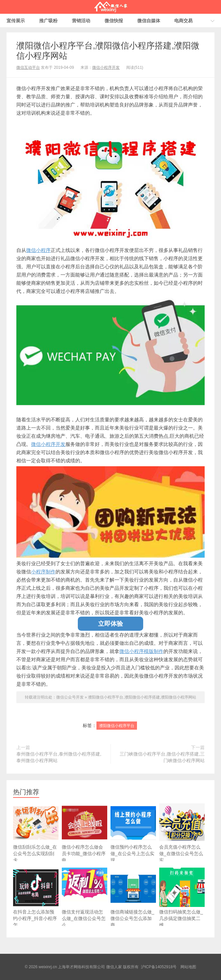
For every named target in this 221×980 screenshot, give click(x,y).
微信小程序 (38, 250)
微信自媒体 (148, 20)
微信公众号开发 (70, 697)
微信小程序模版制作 (141, 651)
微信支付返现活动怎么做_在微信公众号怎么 (84, 898)
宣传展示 (16, 20)
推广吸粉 (48, 20)
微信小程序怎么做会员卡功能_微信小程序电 (84, 833)
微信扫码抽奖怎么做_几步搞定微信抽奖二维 (182, 898)
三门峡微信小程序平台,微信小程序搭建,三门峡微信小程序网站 (162, 757)
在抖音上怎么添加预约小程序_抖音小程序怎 (36, 898)
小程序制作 (43, 571)
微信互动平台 (28, 67)
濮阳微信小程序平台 (116, 725)
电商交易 (183, 20)
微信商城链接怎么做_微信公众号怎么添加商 (133, 898)
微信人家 (111, 7)
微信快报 (114, 20)
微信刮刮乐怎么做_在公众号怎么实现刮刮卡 (36, 833)
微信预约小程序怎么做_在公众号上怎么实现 (133, 833)
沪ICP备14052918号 (159, 967)
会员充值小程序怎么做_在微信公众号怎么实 (182, 833)
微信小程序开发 (106, 67)
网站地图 (188, 967)
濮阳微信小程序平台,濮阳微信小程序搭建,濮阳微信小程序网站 (142, 697)
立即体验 (110, 623)
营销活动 (81, 20)
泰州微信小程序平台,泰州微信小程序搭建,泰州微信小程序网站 (58, 757)
